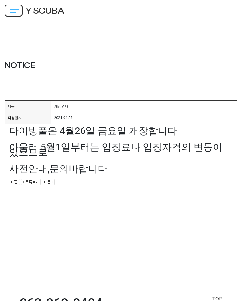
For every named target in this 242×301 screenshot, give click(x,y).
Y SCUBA (45, 10)
